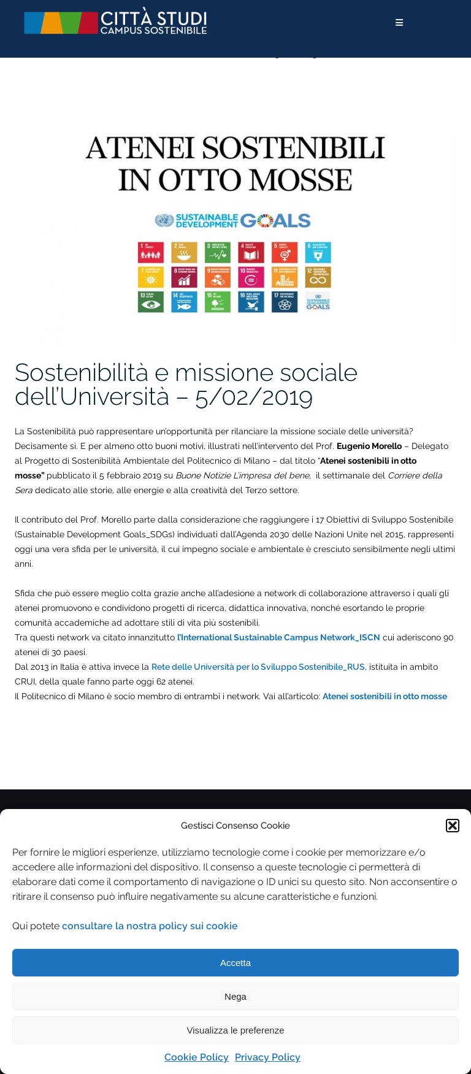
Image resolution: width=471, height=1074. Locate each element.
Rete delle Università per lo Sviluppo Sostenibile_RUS (258, 667)
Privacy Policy (268, 1057)
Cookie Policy (196, 1057)
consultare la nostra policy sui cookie (150, 926)
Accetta (235, 962)
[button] (452, 825)
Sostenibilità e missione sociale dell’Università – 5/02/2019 (186, 384)
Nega (235, 996)
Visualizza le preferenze (236, 1030)
